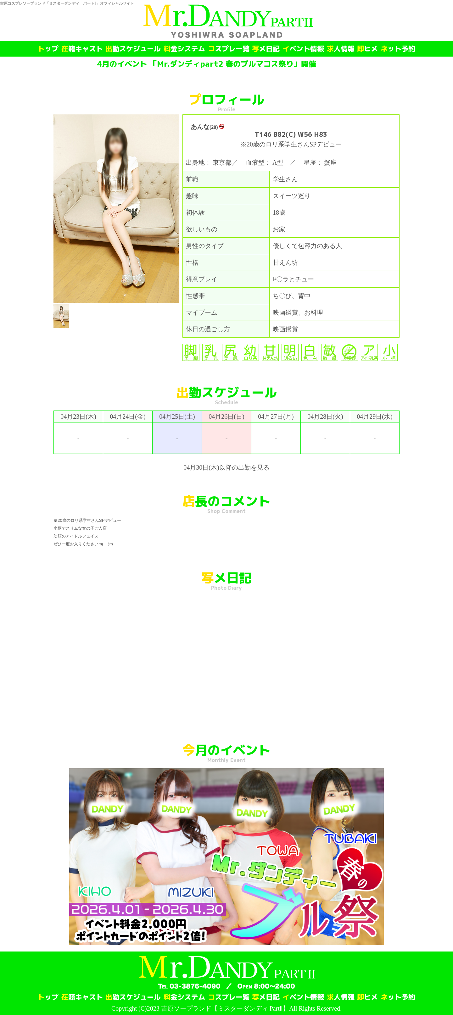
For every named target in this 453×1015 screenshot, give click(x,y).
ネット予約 (398, 48)
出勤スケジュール (133, 48)
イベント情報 (303, 48)
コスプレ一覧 (228, 48)
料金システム (184, 48)
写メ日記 (266, 48)
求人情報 (341, 48)
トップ (48, 48)
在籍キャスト (82, 48)
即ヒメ (367, 48)
